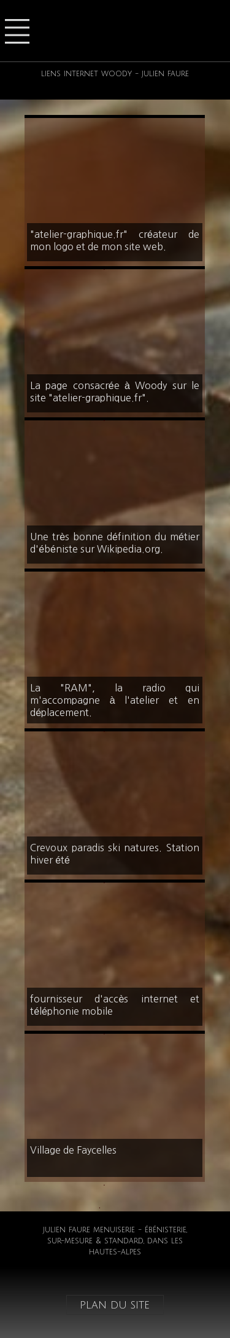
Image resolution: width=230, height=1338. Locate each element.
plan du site (115, 1305)
